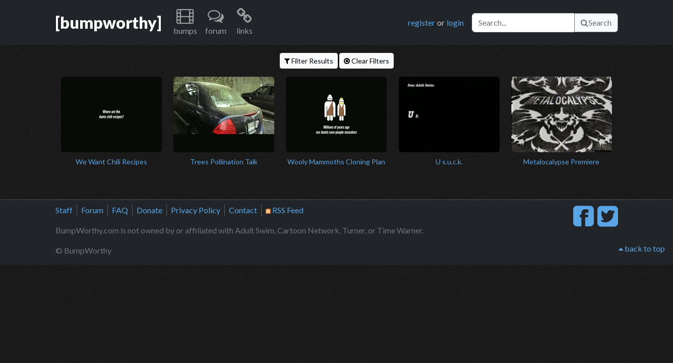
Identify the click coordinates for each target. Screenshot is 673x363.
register (421, 22)
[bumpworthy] (108, 22)
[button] (185, 22)
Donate (149, 210)
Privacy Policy (195, 210)
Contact (243, 210)
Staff (64, 210)
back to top (642, 248)
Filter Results (308, 60)
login (455, 22)
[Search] (523, 22)
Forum (92, 210)
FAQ (120, 210)
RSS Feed (284, 210)
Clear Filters (366, 60)
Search (596, 22)
